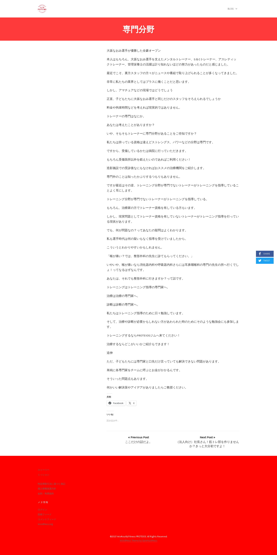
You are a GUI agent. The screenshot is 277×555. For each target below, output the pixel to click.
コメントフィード (47, 519)
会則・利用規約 (46, 493)
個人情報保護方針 (47, 488)
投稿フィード (45, 514)
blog (231, 8)
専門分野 (138, 29)
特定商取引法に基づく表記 (51, 484)
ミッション (43, 474)
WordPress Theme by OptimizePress (138, 540)
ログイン (42, 509)
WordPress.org (45, 524)
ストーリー (43, 470)
